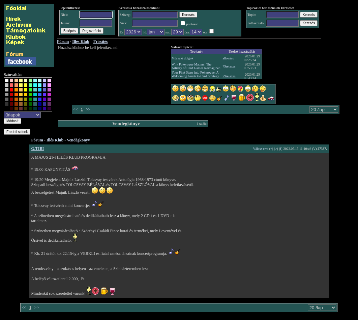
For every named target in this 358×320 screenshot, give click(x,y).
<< (75, 109)
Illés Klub (55, 140)
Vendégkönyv (78, 140)
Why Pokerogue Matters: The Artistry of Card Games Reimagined (196, 66)
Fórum (37, 140)
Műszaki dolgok (182, 58)
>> (88, 109)
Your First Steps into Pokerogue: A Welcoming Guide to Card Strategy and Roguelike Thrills (195, 76)
